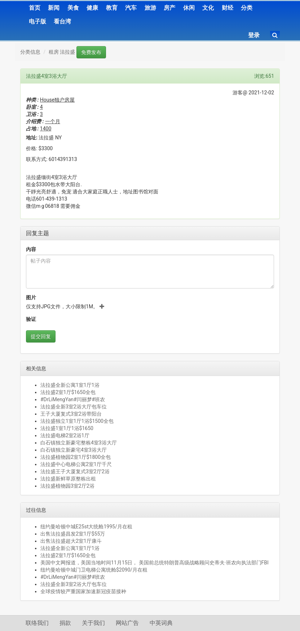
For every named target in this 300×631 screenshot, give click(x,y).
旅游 (150, 7)
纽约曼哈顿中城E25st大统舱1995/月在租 (86, 526)
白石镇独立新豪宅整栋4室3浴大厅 (78, 443)
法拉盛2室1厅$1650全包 (68, 392)
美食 (73, 7)
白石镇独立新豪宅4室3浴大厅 (73, 450)
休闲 (189, 7)
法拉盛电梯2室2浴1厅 (64, 435)
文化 (208, 7)
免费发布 (91, 52)
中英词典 (161, 622)
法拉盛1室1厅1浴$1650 (66, 428)
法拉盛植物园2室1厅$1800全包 (75, 457)
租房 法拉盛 (62, 52)
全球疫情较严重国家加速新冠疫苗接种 (83, 591)
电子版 (37, 21)
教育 (112, 7)
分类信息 (30, 52)
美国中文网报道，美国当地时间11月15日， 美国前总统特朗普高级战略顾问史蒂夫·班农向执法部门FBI (154, 562)
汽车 (131, 7)
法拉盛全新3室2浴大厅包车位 (73, 407)
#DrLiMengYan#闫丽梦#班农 (72, 399)
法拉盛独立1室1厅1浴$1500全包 (77, 421)
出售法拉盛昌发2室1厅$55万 (72, 534)
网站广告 (127, 622)
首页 (34, 7)
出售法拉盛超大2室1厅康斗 (71, 541)
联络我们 (37, 622)
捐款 (65, 622)
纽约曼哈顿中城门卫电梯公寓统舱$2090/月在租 (93, 570)
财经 (227, 7)
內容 (31, 249)
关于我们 (93, 622)
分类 (246, 7)
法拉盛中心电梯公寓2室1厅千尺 (76, 464)
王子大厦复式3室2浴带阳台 (71, 414)
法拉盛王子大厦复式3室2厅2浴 (75, 471)
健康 (92, 7)
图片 (31, 297)
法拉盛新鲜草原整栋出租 (68, 479)
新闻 (53, 7)
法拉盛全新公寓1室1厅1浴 (70, 385)
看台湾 (62, 21)
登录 (254, 35)
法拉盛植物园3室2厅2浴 (67, 486)
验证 (31, 319)
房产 (169, 7)
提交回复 (41, 336)
